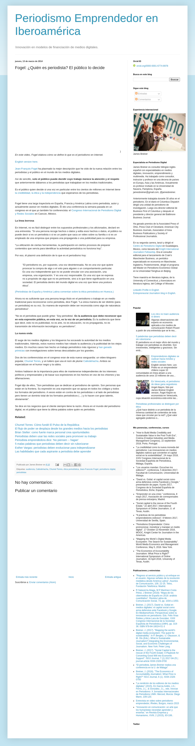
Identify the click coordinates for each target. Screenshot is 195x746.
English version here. (26, 161)
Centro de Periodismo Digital (147, 246)
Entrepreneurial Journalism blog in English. (154, 293)
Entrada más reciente (26, 577)
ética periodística (71, 469)
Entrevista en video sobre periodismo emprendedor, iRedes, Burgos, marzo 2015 (157, 702)
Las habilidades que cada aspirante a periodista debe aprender (53, 451)
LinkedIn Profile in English (146, 290)
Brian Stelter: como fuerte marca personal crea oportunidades (52, 432)
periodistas (21, 472)
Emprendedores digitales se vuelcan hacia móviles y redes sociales (165, 359)
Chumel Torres (33, 361)
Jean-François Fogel (26, 168)
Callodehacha (90, 361)
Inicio (71, 577)
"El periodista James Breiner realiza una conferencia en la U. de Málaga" (156, 666)
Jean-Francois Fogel (89, 469)
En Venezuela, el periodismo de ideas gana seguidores (165, 382)
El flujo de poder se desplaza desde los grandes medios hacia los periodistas (61, 428)
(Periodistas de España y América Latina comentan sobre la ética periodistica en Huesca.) (64, 291)
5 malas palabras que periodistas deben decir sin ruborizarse (51, 443)
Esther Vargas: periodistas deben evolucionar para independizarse (55, 447)
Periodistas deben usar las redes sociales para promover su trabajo (55, 436)
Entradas (141, 93)
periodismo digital (107, 469)
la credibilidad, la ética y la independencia (38, 192)
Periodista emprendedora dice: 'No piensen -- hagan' (47, 440)
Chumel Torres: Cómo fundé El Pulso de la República (47, 424)
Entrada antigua (113, 577)
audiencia (30, 469)
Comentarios (143, 99)
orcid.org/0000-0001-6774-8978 (150, 66)
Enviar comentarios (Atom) (42, 582)
